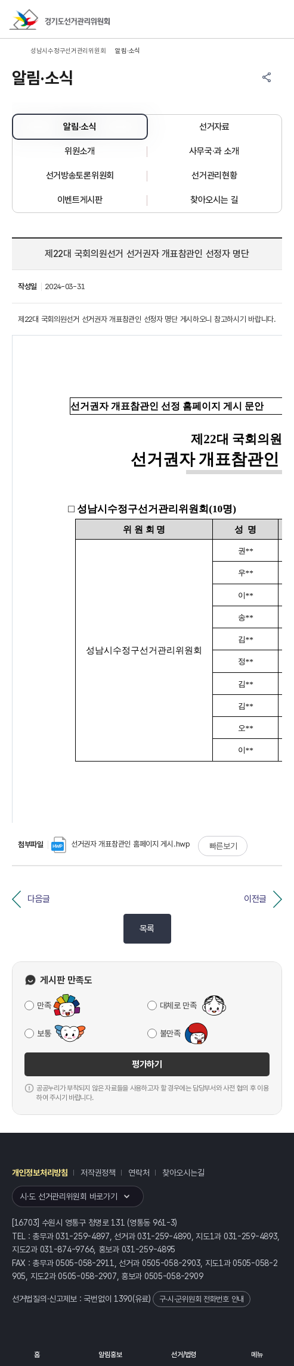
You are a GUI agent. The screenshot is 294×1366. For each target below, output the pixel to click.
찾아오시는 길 (214, 200)
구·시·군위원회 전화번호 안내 (201, 1299)
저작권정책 (98, 1172)
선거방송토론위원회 (80, 175)
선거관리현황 (214, 175)
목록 (147, 928)
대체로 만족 (178, 1005)
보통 (44, 1033)
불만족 (170, 1033)
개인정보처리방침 (40, 1172)
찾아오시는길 (183, 1172)
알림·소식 (79, 126)
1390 (123, 1299)
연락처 (138, 1172)
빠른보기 (223, 846)
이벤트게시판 (80, 200)
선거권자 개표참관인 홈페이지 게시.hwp (120, 843)
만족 (44, 1005)
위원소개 (79, 151)
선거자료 (214, 126)
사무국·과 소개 (214, 151)
